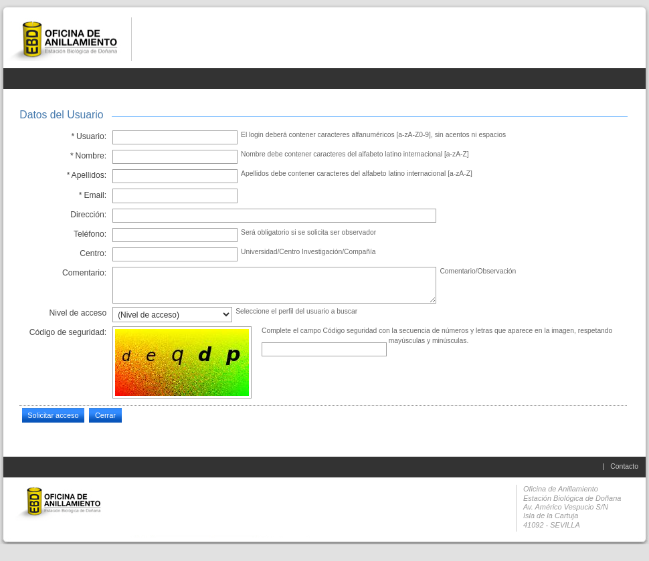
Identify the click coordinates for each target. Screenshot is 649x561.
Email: (92, 195)
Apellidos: (86, 175)
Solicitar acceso (52, 415)
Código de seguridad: (67, 332)
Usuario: (88, 136)
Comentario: (84, 272)
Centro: (93, 253)
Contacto (624, 466)
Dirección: (88, 214)
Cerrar (105, 415)
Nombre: (88, 155)
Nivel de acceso (78, 313)
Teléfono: (90, 234)
